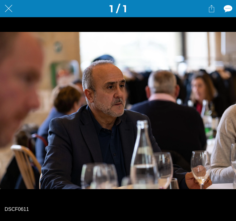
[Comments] (227, 8)
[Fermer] (8, 8)
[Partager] (211, 8)
